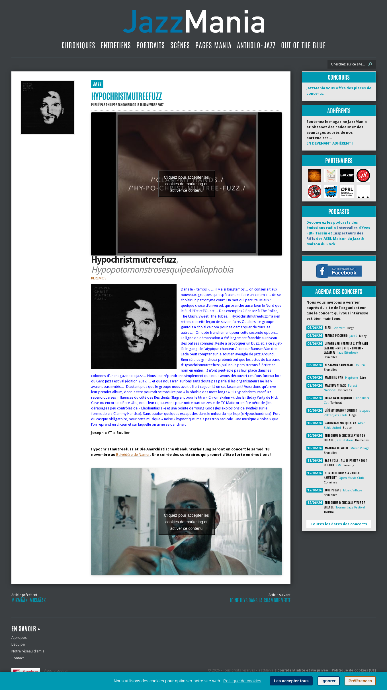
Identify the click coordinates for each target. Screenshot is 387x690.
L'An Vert (339, 328)
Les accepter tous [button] (291, 681)
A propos (19, 637)
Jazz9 (353, 336)
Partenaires (339, 160)
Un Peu (360, 365)
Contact (17, 658)
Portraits (150, 45)
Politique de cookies (242, 680)
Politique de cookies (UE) (354, 670)
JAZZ (97, 84)
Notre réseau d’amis (27, 651)
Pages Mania (213, 45)
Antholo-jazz (256, 45)
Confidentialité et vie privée (302, 670)
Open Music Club (351, 478)
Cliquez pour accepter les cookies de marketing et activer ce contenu (186, 184)
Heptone (351, 378)
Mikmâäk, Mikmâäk (28, 600)
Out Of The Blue (303, 45)
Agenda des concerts (338, 291)
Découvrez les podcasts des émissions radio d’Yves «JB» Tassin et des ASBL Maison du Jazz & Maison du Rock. (338, 233)
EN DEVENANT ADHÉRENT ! (329, 143)
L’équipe (18, 644)
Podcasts (338, 211)
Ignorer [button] (329, 681)
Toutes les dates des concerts (339, 524)
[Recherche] (347, 64)
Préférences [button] (360, 681)
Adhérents (339, 111)
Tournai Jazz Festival (350, 507)
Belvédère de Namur (133, 454)
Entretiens (116, 45)
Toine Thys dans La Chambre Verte (260, 600)
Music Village (360, 448)
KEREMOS (99, 278)
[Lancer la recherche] (370, 64)
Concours (339, 77)
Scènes (180, 45)
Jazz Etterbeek (347, 353)
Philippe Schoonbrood (121, 104)
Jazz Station (344, 440)
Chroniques (78, 45)
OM (338, 465)
